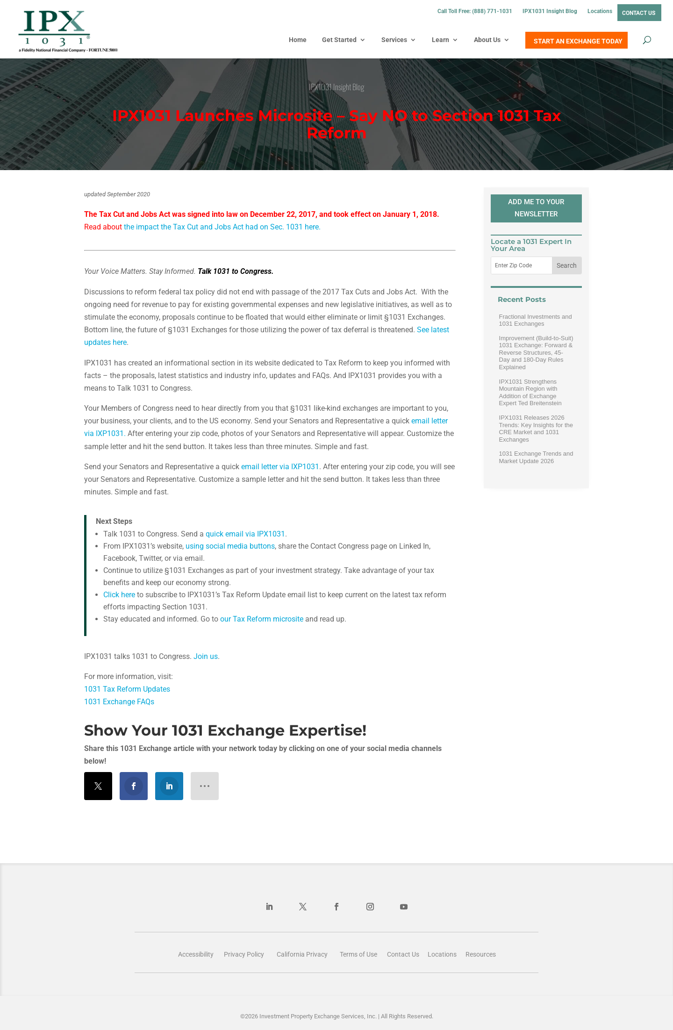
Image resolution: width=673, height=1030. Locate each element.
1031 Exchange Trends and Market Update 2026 (536, 457)
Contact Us (638, 13)
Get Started (339, 39)
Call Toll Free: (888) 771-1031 (474, 11)
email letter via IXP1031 (280, 466)
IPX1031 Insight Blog (550, 11)
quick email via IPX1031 (245, 533)
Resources (480, 954)
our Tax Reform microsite (262, 619)
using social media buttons (230, 546)
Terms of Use (358, 954)
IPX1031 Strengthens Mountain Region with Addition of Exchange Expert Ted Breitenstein (530, 392)
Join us (205, 656)
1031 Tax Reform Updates (127, 689)
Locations (599, 11)
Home (298, 39)
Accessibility (196, 954)
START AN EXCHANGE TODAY (578, 41)
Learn (440, 39)
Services (394, 39)
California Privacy (302, 954)
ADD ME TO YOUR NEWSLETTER (536, 208)
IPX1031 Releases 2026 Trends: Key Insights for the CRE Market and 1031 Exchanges (536, 428)
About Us (487, 39)
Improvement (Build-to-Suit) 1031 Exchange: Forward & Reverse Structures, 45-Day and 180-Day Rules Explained (536, 353)
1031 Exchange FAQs (120, 701)
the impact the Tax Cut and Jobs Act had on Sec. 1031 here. (222, 226)
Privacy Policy (244, 954)
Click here (119, 594)
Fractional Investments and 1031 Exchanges (535, 320)
